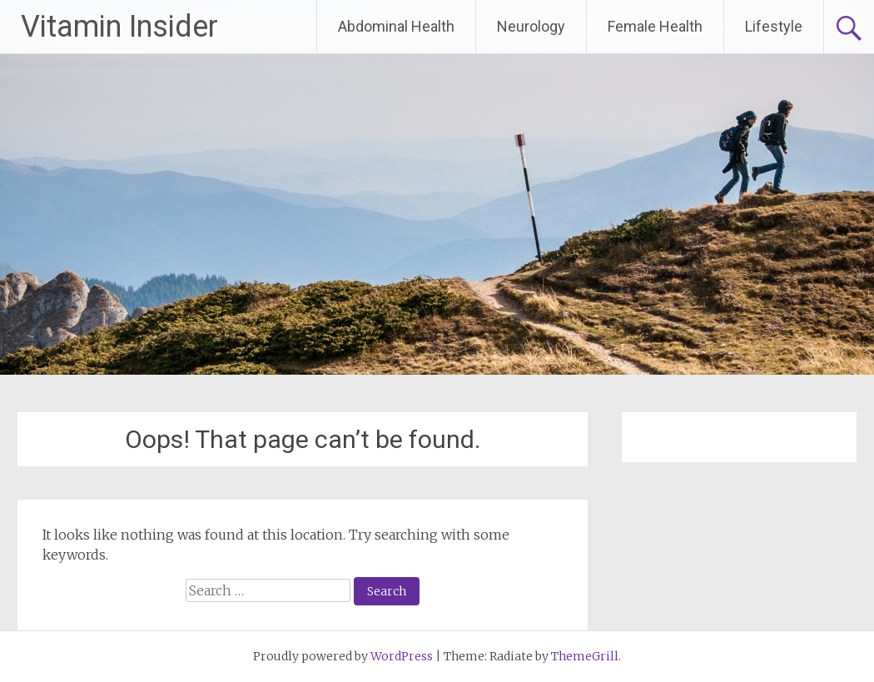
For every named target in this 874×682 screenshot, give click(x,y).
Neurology (531, 26)
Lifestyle (773, 26)
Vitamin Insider (119, 26)
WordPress (401, 656)
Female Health (655, 26)
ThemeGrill (584, 656)
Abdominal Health (396, 26)
